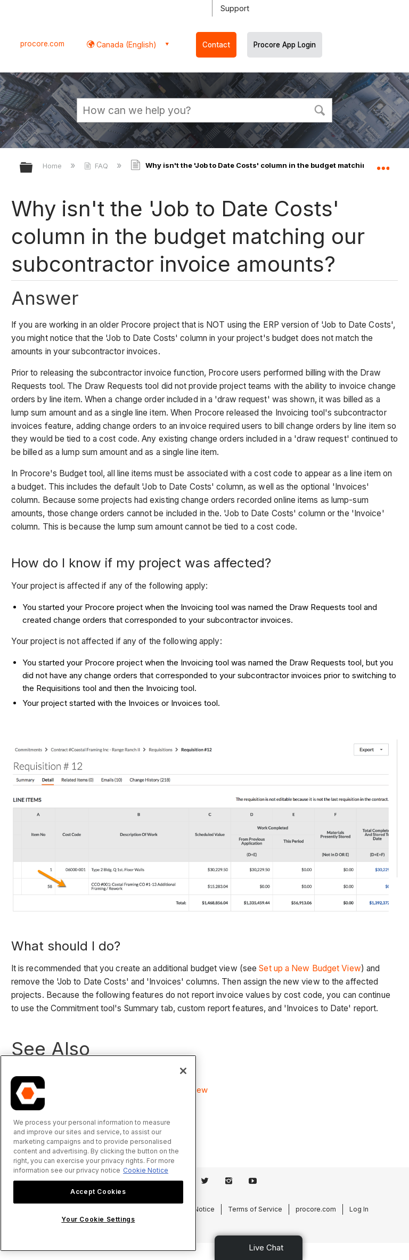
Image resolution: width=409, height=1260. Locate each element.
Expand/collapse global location (383, 164)
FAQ (97, 165)
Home (53, 165)
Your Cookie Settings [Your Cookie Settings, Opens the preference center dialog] (98, 1219)
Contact (216, 44)
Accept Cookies (98, 1192)
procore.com (42, 43)
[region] (98, 1153)
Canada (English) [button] (125, 44)
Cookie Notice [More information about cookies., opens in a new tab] (145, 1170)
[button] (319, 109)
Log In (359, 1209)
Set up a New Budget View (310, 968)
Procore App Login (284, 44)
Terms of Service (255, 1209)
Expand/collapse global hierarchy (33, 168)
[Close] (183, 1071)
